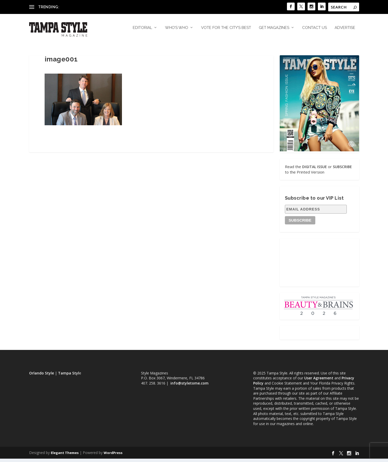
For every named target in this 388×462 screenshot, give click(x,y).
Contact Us (314, 31)
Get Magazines (274, 31)
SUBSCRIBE (342, 169)
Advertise (345, 31)
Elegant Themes (65, 456)
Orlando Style (41, 376)
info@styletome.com (189, 386)
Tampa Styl (68, 376)
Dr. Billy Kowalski (75, 6)
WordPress (113, 456)
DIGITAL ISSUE (314, 169)
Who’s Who (176, 31)
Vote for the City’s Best (226, 31)
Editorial (142, 31)
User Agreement (318, 381)
